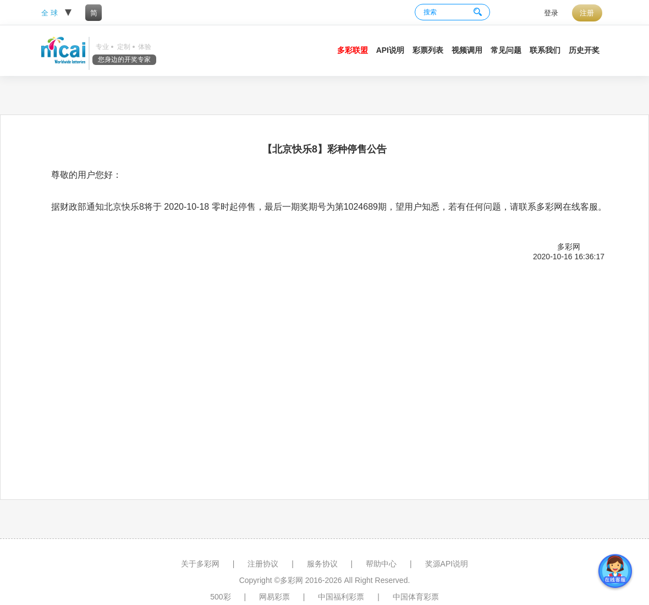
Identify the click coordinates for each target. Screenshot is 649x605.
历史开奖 (584, 50)
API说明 (390, 50)
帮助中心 (381, 563)
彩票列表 (428, 50)
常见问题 (506, 50)
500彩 (220, 596)
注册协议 (263, 563)
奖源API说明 (447, 563)
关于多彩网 (200, 563)
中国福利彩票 (341, 596)
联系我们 (545, 50)
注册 (587, 13)
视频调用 (467, 50)
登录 (551, 13)
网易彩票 (274, 596)
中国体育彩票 (416, 596)
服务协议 (322, 563)
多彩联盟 (352, 50)
